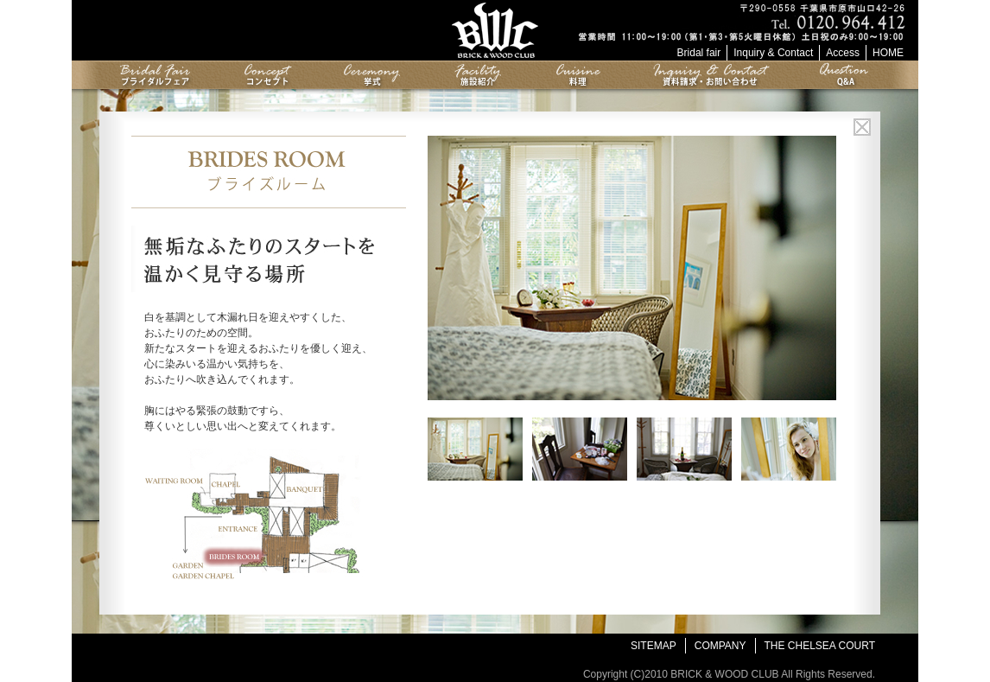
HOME (888, 53)
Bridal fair (699, 53)
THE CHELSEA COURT (820, 646)
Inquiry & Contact (773, 53)
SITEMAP (653, 646)
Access (843, 53)
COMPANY (720, 646)
